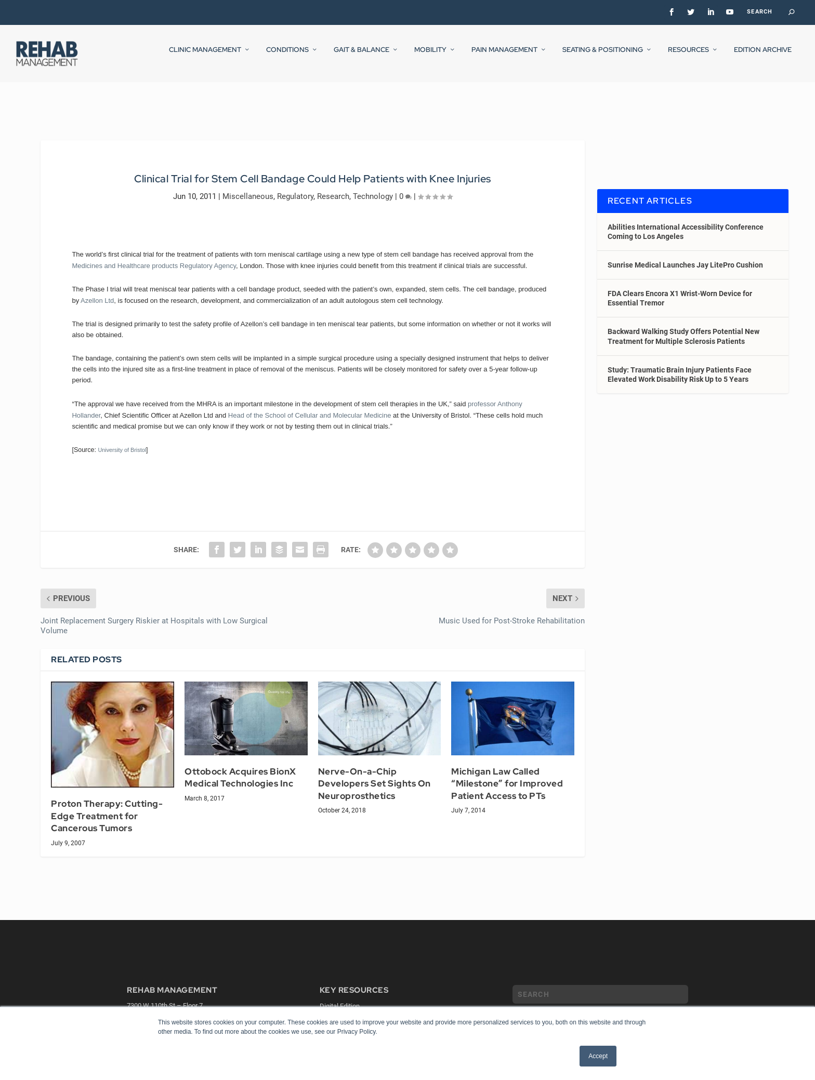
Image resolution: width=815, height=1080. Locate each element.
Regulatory (295, 186)
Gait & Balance (361, 56)
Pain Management (504, 56)
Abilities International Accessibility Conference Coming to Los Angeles (686, 222)
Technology (373, 186)
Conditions (287, 56)
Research (333, 186)
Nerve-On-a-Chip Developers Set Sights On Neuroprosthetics (374, 774)
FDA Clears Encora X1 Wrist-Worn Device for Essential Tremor (680, 289)
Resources (688, 56)
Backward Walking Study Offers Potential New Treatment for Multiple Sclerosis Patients (683, 327)
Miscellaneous (247, 186)
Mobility (430, 56)
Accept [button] (598, 1056)
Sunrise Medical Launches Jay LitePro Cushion (685, 255)
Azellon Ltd (97, 291)
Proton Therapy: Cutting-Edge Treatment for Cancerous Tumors (107, 806)
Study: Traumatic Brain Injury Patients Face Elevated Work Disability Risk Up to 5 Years (680, 365)
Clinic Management (205, 56)
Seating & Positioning (602, 56)
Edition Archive (763, 56)
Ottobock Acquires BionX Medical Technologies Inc (240, 768)
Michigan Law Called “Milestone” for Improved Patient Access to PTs (507, 774)
